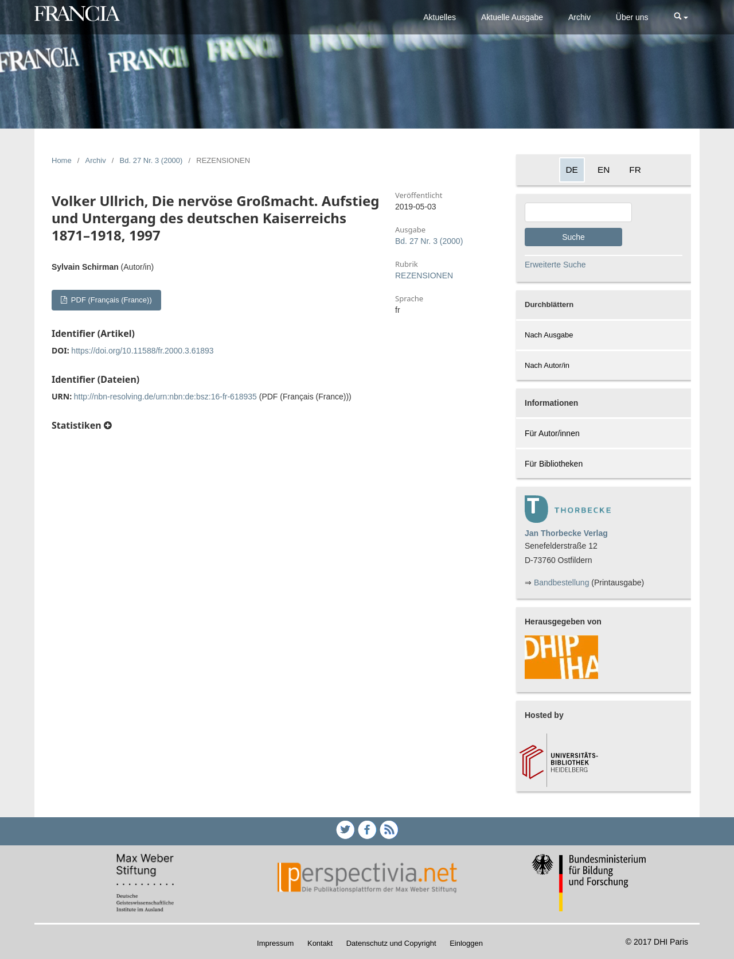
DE (572, 169)
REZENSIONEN (424, 275)
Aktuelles (439, 17)
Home (62, 160)
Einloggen (466, 943)
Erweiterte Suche (555, 264)
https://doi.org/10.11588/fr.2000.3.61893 (142, 350)
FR (635, 169)
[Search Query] (578, 212)
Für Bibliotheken (554, 463)
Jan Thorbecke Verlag (566, 533)
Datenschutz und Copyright (391, 943)
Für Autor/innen (552, 433)
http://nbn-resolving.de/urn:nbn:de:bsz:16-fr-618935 (165, 396)
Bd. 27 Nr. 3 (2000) (151, 160)
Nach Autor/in (547, 365)
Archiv (579, 17)
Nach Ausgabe (549, 335)
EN (604, 169)
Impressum (275, 943)
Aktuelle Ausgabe (512, 17)
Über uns (632, 17)
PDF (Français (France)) (110, 300)
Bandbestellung (561, 582)
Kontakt (320, 943)
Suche (573, 237)
